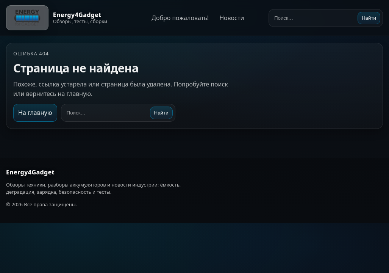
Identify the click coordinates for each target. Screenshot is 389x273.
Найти (369, 18)
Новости (231, 18)
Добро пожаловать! (180, 18)
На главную (35, 112)
